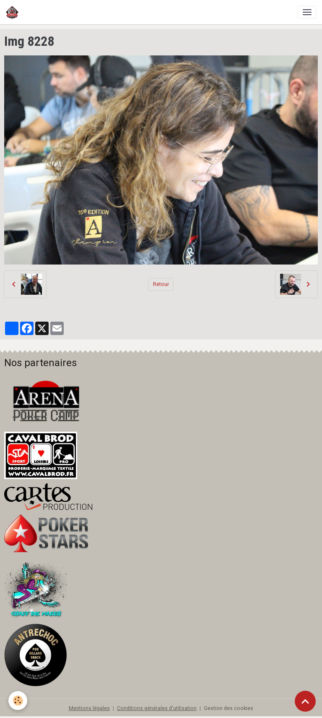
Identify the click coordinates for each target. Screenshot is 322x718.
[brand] (13, 12)
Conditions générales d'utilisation (157, 708)
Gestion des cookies (228, 708)
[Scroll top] (305, 701)
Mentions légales (89, 708)
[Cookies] (17, 700)
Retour (161, 284)
